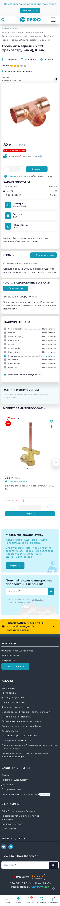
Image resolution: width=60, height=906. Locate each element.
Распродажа (8, 693)
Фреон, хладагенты (12, 697)
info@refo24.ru (9, 660)
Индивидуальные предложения (25, 794)
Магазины (7, 819)
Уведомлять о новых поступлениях (22, 375)
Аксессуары (8, 688)
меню (53, 19)
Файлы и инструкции (21, 390)
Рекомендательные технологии (20, 816)
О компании (8, 828)
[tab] (27, 468)
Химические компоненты (16, 716)
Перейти (15, 565)
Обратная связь (15, 666)
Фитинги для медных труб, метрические (21, 36)
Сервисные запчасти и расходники (22, 721)
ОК (53, 865)
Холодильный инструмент (16, 707)
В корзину (36, 169)
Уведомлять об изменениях (16, 71)
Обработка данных (12, 811)
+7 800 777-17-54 (10, 655)
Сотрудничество (11, 789)
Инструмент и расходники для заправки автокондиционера (24, 755)
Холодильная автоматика (16, 740)
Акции (5, 775)
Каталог (16, 28)
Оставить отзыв (43, 255)
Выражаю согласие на (26, 601)
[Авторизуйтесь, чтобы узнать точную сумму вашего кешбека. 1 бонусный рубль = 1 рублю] (23, 500)
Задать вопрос (15, 288)
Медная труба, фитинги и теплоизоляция (22, 32)
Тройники (49, 36)
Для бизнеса (8, 784)
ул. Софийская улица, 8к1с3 (17, 650)
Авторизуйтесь (19, 176)
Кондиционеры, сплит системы (19, 735)
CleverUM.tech (40, 886)
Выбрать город (30, 10)
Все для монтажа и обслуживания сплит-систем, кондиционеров (30, 747)
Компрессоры (9, 731)
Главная (5, 28)
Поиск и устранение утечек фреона (22, 726)
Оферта (30, 811)
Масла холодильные (13, 702)
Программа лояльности (15, 779)
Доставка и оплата (12, 824)
